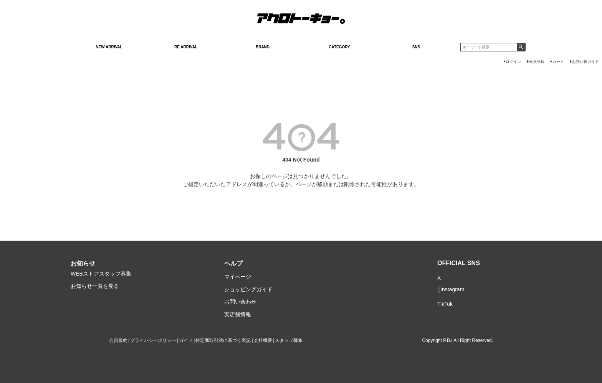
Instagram (450, 289)
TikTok (445, 304)
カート (558, 61)
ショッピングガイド (248, 289)
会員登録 (536, 61)
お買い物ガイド (585, 61)
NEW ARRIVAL (109, 47)
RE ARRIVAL (185, 47)
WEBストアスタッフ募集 (101, 274)
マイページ (237, 277)
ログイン (513, 61)
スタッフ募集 (289, 340)
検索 (521, 47)
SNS (416, 47)
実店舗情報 (237, 314)
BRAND (263, 47)
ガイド (186, 340)
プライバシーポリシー (153, 340)
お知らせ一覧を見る (95, 286)
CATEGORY (339, 47)
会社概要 (263, 340)
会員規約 (118, 340)
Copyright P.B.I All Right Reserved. (457, 340)
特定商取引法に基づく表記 (223, 340)
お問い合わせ (240, 302)
